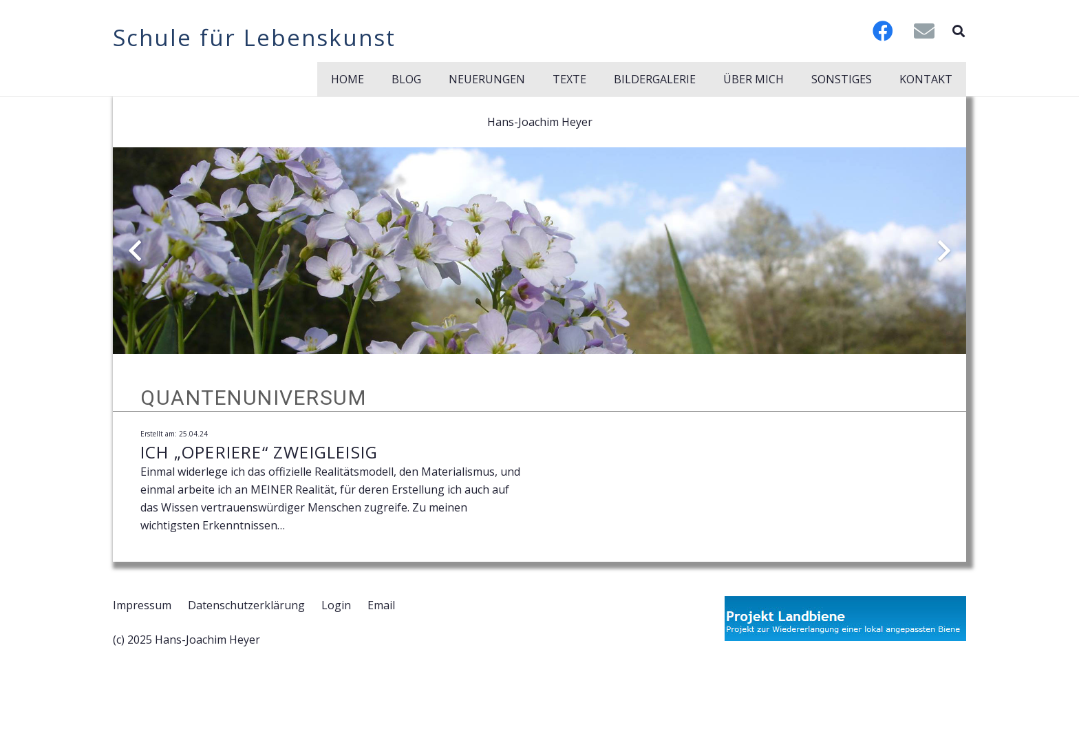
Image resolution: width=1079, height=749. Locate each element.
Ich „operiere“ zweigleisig (259, 452)
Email (381, 605)
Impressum (142, 605)
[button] (958, 31)
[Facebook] (883, 31)
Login (336, 605)
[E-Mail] (924, 31)
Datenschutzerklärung (246, 605)
